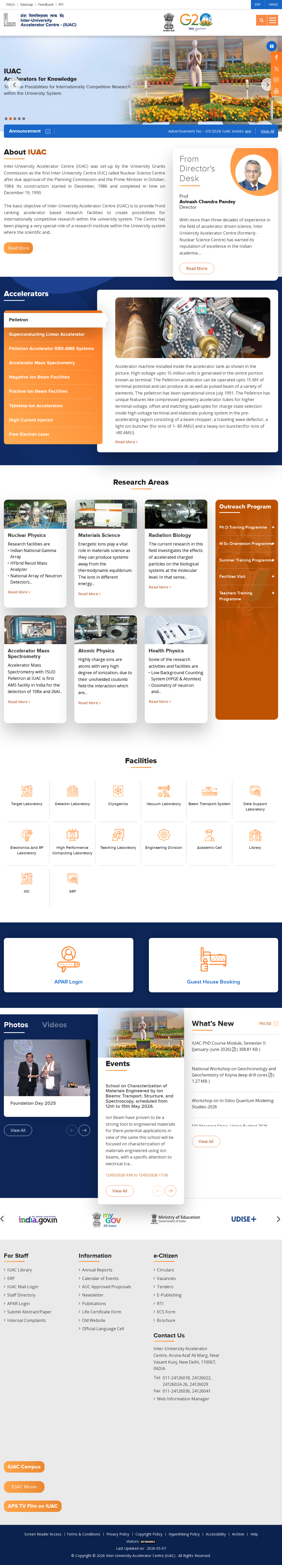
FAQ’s (10, 4)
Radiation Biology (170, 535)
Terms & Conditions (83, 1534)
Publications (94, 1303)
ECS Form (166, 1312)
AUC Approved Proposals (106, 1287)
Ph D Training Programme (234, 531)
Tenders (165, 1287)
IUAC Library (19, 1270)
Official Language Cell (103, 1328)
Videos (54, 1025)
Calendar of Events (100, 1278)
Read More (18, 248)
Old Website (93, 1320)
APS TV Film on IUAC (33, 1506)
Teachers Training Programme (239, 622)
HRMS (273, 4)
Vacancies (166, 1278)
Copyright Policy (148, 1534)
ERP (258, 4)
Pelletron (18, 320)
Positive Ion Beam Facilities (38, 391)
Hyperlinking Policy (184, 1534)
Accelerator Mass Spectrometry (42, 363)
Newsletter (93, 1295)
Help (254, 1534)
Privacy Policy (117, 1534)
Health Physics (166, 651)
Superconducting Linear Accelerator (46, 334)
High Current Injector (31, 420)
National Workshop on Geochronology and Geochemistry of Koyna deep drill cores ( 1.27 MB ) (234, 1075)
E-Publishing (169, 1295)
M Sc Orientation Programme (238, 555)
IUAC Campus (24, 1467)
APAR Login (18, 1303)
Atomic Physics (96, 651)
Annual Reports (97, 1270)
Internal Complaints (26, 1320)
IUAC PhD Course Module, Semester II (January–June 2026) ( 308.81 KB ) (229, 1046)
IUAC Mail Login (22, 1287)
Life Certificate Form (101, 1312)
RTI (61, 4)
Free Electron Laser (29, 434)
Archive (238, 1534)
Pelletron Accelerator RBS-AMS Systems (51, 349)
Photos (16, 1025)
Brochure (166, 1320)
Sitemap (26, 4)
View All (267, 131)
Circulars (165, 1270)
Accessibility (216, 1534)
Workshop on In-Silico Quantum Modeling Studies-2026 (233, 1104)
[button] (267, 84)
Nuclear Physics (27, 535)
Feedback (46, 4)
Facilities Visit (234, 601)
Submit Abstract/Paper (29, 1312)
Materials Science (99, 535)
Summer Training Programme (238, 580)
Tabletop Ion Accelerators (36, 406)
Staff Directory (21, 1295)
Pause (47, 131)
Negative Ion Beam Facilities (39, 377)
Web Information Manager (183, 1399)
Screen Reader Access (42, 1534)
